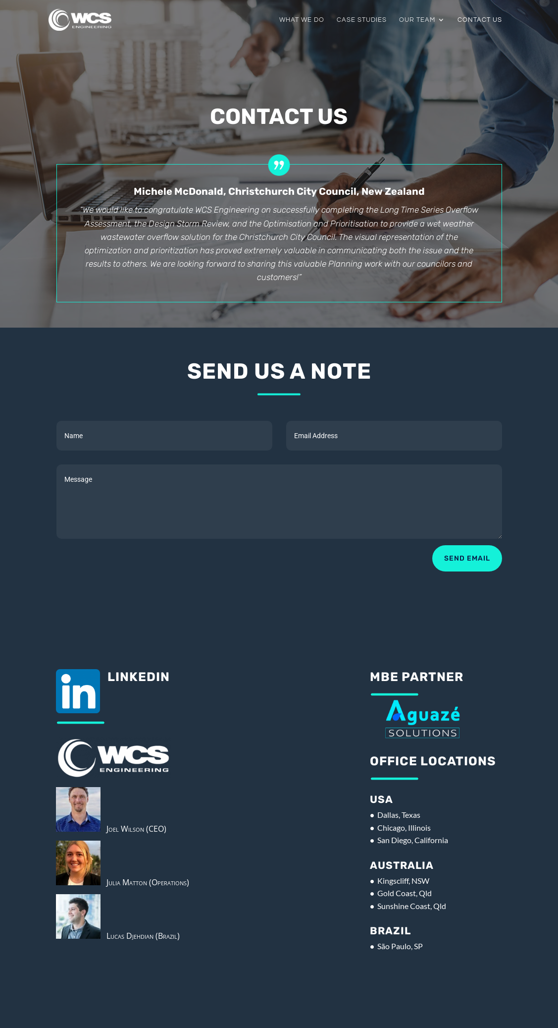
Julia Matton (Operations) (145, 882)
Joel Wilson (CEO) (133, 828)
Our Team (417, 19)
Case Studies (362, 19)
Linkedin (138, 677)
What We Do (301, 19)
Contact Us (479, 19)
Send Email (467, 558)
